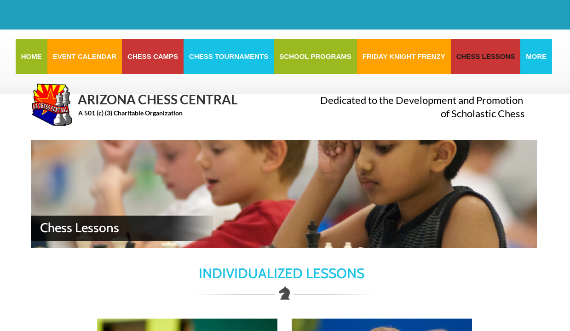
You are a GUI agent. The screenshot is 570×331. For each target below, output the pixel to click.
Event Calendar (84, 56)
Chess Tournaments (228, 56)
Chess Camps (152, 56)
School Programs (315, 56)
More (536, 56)
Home (31, 56)
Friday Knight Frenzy (404, 56)
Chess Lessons (485, 56)
